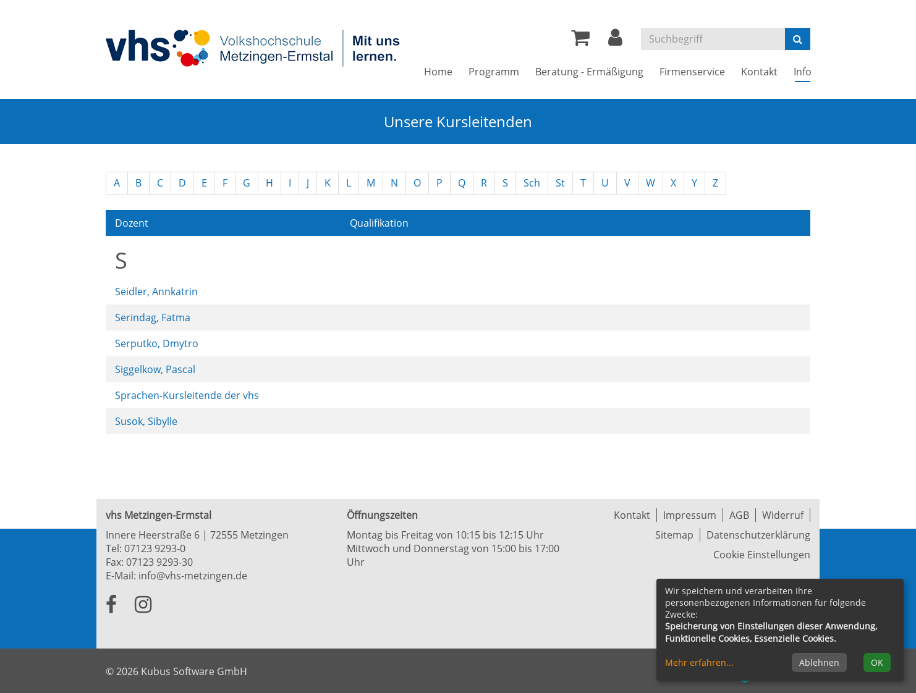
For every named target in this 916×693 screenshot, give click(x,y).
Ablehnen (819, 662)
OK (877, 662)
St (560, 183)
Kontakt (632, 515)
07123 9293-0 (154, 548)
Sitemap (674, 535)
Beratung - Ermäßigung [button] (589, 71)
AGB (739, 515)
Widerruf (783, 515)
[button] (615, 41)
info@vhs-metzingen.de (192, 575)
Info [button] (807, 71)
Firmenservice (692, 71)
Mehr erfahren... (699, 662)
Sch (532, 183)
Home (438, 71)
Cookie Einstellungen (761, 554)
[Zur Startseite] (254, 48)
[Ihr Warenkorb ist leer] (580, 41)
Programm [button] (494, 71)
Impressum (689, 515)
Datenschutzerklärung (758, 535)
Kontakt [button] (759, 71)
